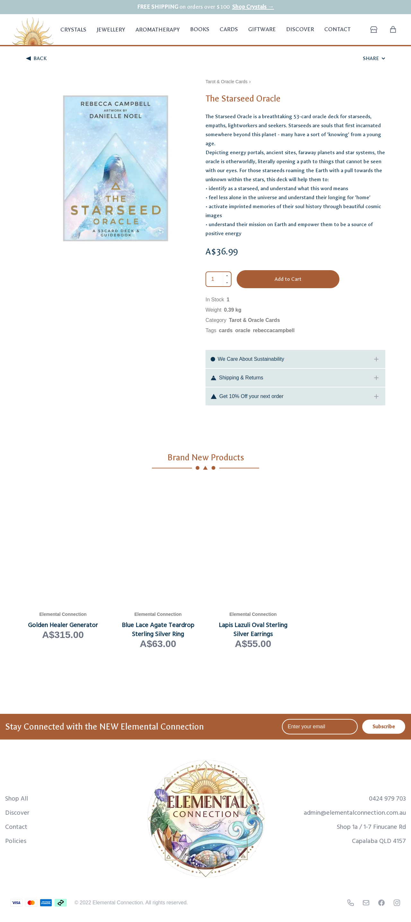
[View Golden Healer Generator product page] (62, 565)
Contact (337, 29)
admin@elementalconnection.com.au (355, 812)
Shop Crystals (253, 7)
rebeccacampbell (274, 330)
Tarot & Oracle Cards (227, 81)
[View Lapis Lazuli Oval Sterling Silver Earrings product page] (253, 565)
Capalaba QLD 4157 (379, 840)
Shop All (16, 798)
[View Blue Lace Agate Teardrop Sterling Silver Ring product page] (158, 565)
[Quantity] (214, 279)
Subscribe (383, 726)
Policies (15, 840)
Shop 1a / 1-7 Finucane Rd (371, 826)
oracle (242, 330)
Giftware (262, 29)
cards (226, 330)
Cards (229, 29)
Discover (300, 29)
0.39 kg (232, 310)
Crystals (73, 33)
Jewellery (111, 33)
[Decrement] (227, 282)
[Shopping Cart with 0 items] (393, 29)
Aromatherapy (158, 33)
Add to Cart (288, 279)
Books (199, 29)
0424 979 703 (387, 798)
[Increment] (227, 275)
